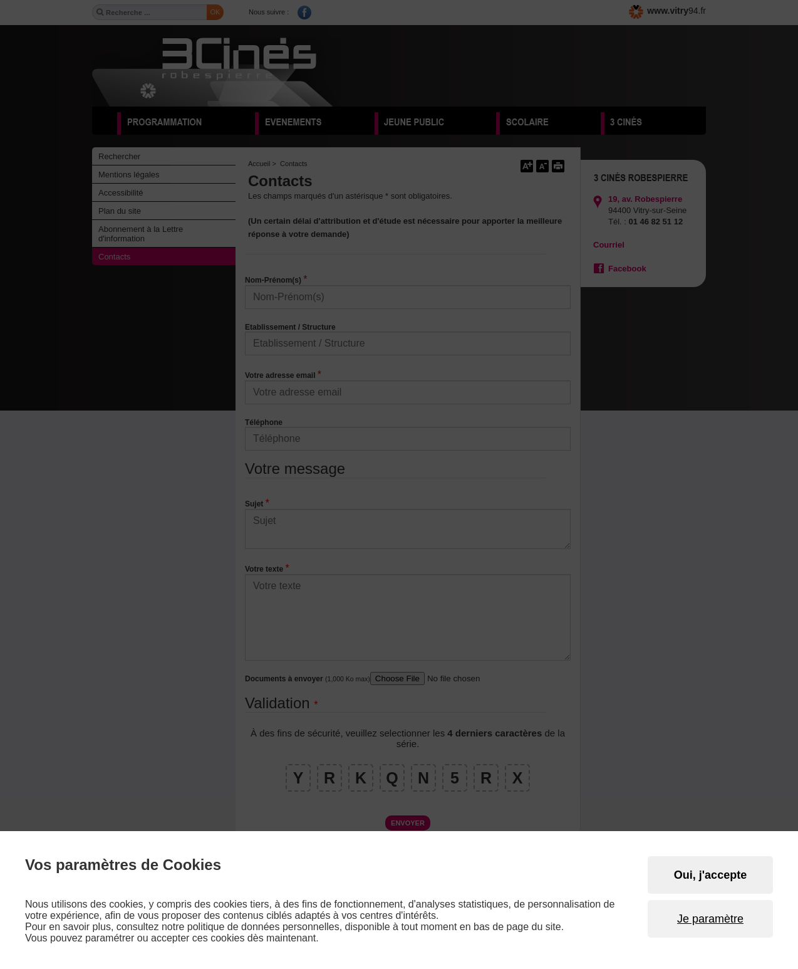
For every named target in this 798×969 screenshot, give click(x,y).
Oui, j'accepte (710, 875)
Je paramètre (710, 919)
